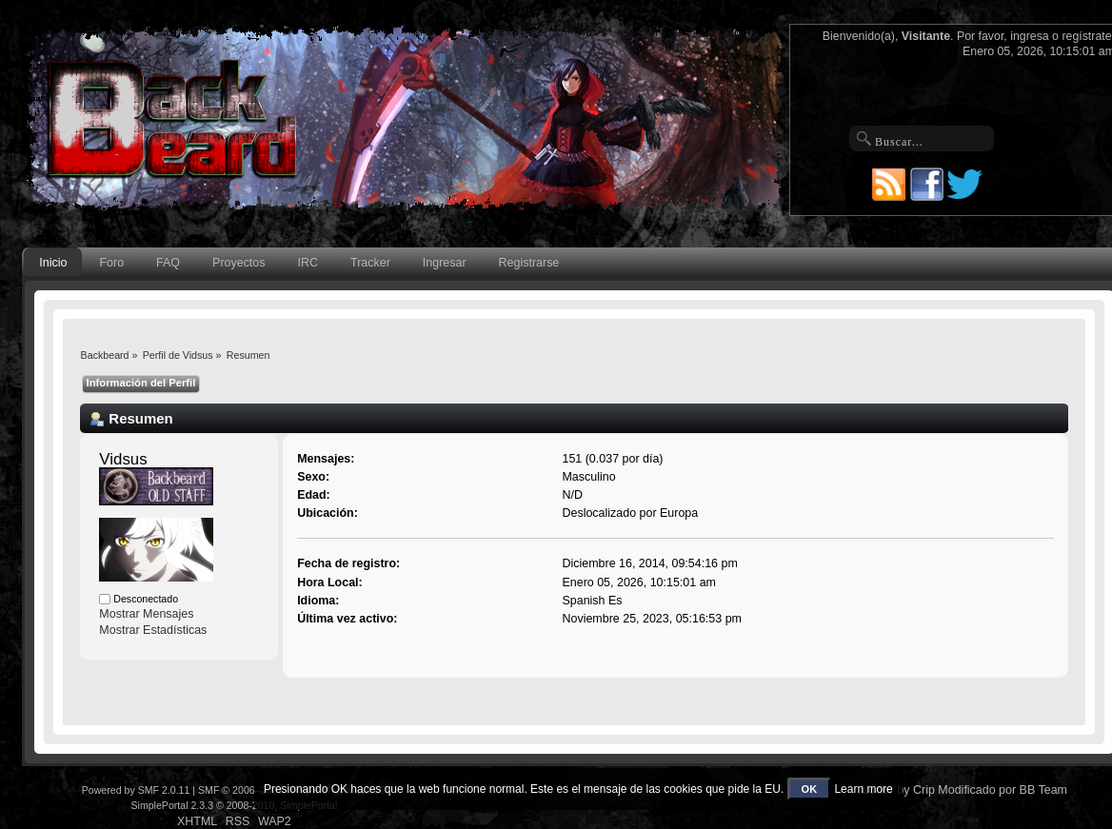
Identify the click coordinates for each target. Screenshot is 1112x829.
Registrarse (529, 262)
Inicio (53, 262)
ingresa (1029, 36)
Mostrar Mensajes (146, 614)
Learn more (863, 789)
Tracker (370, 262)
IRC (308, 262)
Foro (111, 262)
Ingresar (445, 262)
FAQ (168, 262)
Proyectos (238, 262)
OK (810, 789)
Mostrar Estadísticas (153, 630)
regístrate (1086, 36)
